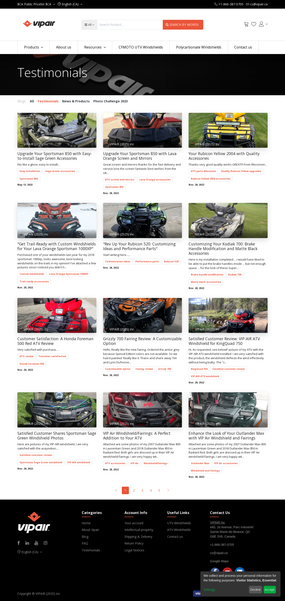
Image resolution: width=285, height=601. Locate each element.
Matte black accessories (206, 281)
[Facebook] (20, 543)
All (32, 101)
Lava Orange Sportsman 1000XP (68, 273)
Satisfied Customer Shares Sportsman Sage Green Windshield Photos (56, 435)
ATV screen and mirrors (119, 179)
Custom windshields (32, 273)
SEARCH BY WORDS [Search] (183, 24)
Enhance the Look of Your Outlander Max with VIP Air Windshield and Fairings (226, 435)
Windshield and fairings (205, 470)
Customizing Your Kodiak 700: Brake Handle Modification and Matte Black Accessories (223, 249)
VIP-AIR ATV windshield (205, 376)
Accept (270, 589)
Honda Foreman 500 (32, 363)
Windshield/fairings (155, 463)
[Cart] (246, 24)
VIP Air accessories (226, 463)
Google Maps (219, 561)
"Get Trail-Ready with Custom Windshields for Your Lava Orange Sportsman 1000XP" (56, 246)
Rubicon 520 (171, 261)
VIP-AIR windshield (78, 462)
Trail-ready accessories (34, 281)
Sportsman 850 (114, 186)
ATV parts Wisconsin (203, 171)
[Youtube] (38, 543)
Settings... (210, 589)
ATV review (26, 356)
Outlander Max (200, 463)
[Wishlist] (253, 24)
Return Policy (133, 543)
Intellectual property (138, 530)
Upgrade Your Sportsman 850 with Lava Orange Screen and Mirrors (140, 156)
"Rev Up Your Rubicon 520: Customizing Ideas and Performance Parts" (139, 246)
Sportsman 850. (29, 178)
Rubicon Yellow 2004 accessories (210, 178)
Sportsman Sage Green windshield (41, 462)
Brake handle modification (207, 274)
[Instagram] (47, 543)
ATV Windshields (179, 530)
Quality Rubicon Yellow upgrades (241, 171)
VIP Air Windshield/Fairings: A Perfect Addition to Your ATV (137, 435)
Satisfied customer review (228, 368)
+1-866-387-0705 (222, 544)
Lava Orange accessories (155, 179)
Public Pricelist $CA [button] (34, 4)
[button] (70, 4)
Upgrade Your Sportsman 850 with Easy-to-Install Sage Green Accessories (54, 156)
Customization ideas (117, 261)
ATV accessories (115, 463)
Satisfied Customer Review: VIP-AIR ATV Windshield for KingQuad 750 (224, 341)
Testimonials (91, 550)
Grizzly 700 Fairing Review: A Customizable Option (142, 341)
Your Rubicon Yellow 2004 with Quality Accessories (224, 156)
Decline (255, 589)
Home (86, 523)
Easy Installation (30, 171)
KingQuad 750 (199, 368)
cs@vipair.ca (219, 553)
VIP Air (134, 463)
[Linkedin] (28, 543)
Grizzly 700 (164, 368)
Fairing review (144, 368)
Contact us (175, 536)
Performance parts (147, 261)
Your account (134, 523)
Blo (84, 536)
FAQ (85, 543)
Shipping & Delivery (138, 536)
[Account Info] (263, 24)
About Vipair (90, 530)
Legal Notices (134, 550)
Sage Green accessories (60, 171)
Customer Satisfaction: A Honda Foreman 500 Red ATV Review (55, 341)
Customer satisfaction (52, 356)
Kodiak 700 (234, 274)
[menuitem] (64, 47)
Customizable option (117, 368)
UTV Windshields (179, 523)
